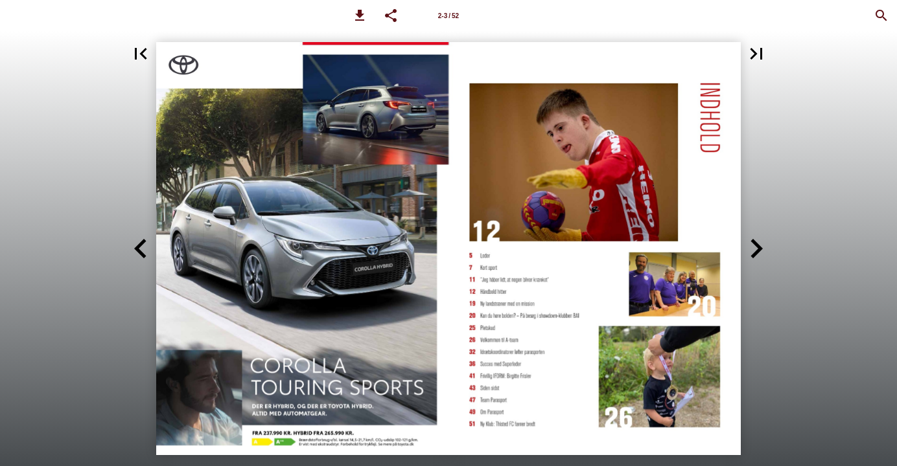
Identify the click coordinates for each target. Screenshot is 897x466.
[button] (359, 15)
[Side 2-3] (448, 15)
